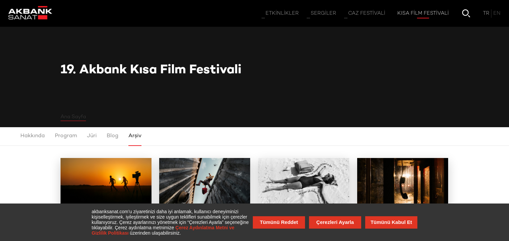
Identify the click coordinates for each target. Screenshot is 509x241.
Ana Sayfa (73, 116)
